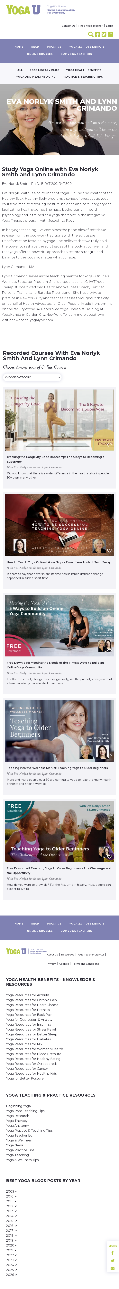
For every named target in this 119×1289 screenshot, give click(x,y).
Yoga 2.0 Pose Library (87, 46)
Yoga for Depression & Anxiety (29, 1020)
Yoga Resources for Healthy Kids (31, 1073)
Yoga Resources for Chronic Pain (31, 1000)
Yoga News (14, 1145)
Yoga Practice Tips (20, 1150)
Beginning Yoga (18, 1106)
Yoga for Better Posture (25, 1078)
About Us (52, 954)
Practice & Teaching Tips (82, 76)
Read (35, 46)
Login (109, 25)
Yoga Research (17, 1116)
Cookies (64, 963)
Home (19, 46)
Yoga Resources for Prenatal (28, 1010)
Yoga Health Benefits (84, 70)
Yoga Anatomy (17, 1126)
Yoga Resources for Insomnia (28, 1024)
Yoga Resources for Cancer (27, 1069)
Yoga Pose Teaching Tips (25, 1111)
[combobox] (32, 377)
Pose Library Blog (45, 70)
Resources (67, 954)
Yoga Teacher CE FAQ (91, 954)
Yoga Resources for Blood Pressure (33, 1054)
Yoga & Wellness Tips (22, 1160)
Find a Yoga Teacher (90, 25)
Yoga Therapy (17, 1121)
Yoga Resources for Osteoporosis (31, 1064)
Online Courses (40, 54)
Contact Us (68, 25)
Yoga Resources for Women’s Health (34, 1049)
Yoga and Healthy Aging (36, 76)
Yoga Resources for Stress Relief (31, 1029)
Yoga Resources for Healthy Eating (33, 1059)
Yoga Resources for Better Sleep (31, 1034)
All (20, 70)
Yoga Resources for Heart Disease (32, 1005)
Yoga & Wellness (19, 1140)
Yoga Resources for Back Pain (29, 1015)
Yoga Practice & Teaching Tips (29, 1130)
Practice (54, 46)
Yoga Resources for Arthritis (27, 995)
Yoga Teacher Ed (19, 1135)
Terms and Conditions (85, 963)
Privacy (51, 963)
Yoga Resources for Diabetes (28, 1039)
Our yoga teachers (76, 54)
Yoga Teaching (17, 1155)
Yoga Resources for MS (24, 1044)
